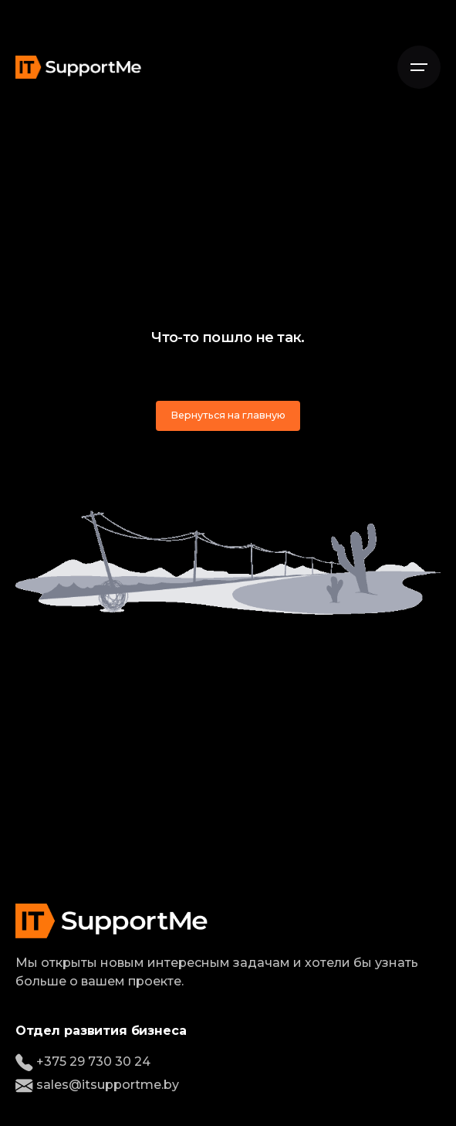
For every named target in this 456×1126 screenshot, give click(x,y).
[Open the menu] (419, 67)
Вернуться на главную (228, 415)
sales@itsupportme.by (97, 1084)
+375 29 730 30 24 (82, 1061)
